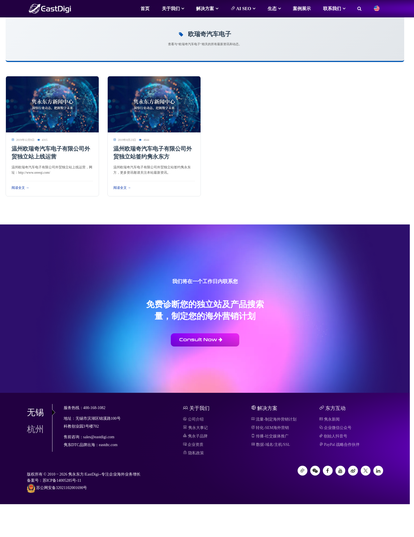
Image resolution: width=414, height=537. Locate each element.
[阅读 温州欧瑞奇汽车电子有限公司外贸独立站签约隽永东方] (154, 104)
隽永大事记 (195, 428)
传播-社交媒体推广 (270, 436)
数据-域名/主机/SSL (270, 444)
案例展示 (302, 8)
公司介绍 (193, 419)
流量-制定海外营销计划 (273, 419)
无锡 (39, 412)
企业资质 (193, 444)
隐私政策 (193, 453)
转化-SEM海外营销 (270, 428)
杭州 (35, 429)
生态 (272, 8)
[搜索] (359, 8)
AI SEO (241, 8)
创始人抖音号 (333, 436)
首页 (145, 8)
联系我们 (332, 8)
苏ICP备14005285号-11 (62, 480)
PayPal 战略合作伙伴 (339, 444)
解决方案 (205, 8)
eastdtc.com (108, 445)
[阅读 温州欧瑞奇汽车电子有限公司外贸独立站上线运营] (52, 104)
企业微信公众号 (335, 428)
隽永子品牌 (195, 436)
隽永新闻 (329, 419)
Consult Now (200, 339)
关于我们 (171, 8)
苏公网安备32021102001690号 (57, 488)
